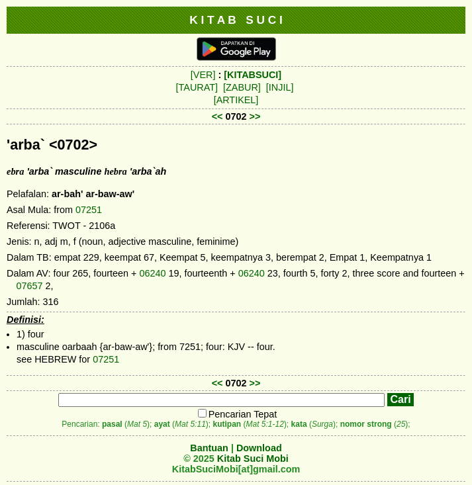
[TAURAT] (197, 87)
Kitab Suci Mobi (253, 458)
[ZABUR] (242, 87)
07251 (88, 209)
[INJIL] (280, 87)
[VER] (203, 74)
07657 (29, 286)
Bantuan (209, 448)
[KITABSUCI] (252, 74)
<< (217, 116)
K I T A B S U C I (236, 19)
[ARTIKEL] (236, 100)
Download (259, 448)
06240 (152, 273)
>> (255, 116)
